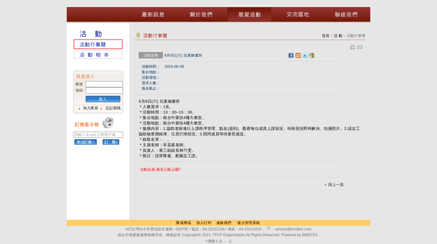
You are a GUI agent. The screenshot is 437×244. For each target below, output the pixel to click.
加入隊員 (90, 108)
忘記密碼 (113, 108)
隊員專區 (183, 223)
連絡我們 (223, 223)
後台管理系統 (248, 223)
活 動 (339, 36)
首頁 (326, 36)
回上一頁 (336, 185)
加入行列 (203, 223)
